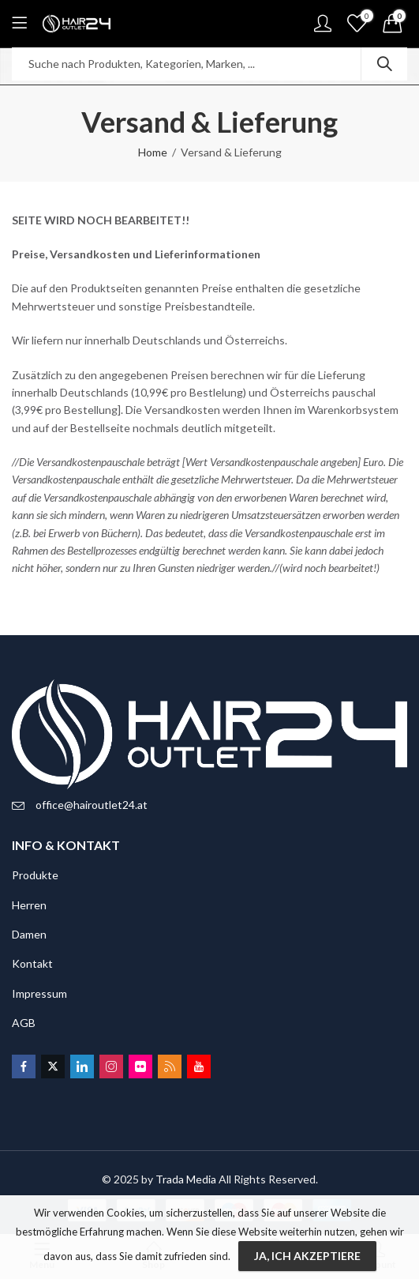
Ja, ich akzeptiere (307, 1255)
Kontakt (32, 963)
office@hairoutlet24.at (92, 804)
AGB (24, 1022)
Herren (29, 905)
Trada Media (185, 1179)
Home (152, 152)
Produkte (35, 875)
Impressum (39, 993)
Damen (29, 934)
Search (384, 64)
